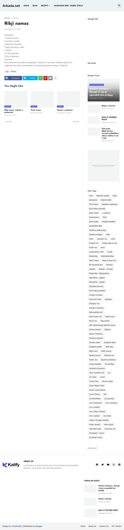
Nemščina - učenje (97, 282)
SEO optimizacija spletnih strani (102, 325)
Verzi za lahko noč (96, 373)
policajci (108, 299)
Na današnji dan (96, 265)
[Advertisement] (104, 38)
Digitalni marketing (109, 204)
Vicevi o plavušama (97, 390)
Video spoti (108, 424)
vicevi (102, 377)
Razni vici (93, 321)
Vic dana (92, 377)
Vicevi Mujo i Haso (96, 385)
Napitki (92, 269)
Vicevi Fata (93, 381)
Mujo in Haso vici (109, 260)
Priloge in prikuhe (96, 308)
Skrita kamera (95, 329)
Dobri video (94, 213)
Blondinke (93, 200)
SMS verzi (93, 351)
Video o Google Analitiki (99, 420)
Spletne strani (95, 355)
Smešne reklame (96, 338)
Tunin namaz (36, 110)
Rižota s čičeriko (108, 106)
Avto (91, 196)
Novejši (9, 121)
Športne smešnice (108, 360)
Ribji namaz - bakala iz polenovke (13, 111)
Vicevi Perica (94, 394)
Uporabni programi (97, 368)
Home (26, 5)
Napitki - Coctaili (106, 269)
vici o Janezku (111, 403)
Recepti (44, 5)
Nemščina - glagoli (97, 278)
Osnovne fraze (95, 299)
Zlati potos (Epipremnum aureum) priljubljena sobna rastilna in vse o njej (110, 133)
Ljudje (109, 252)
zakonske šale (95, 429)
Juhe (113, 239)
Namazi (15, 18)
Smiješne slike (109, 342)
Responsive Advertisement (104, 165)
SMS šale (109, 347)
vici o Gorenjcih (95, 403)
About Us (92, 526)
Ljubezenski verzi (96, 252)
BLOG (35, 5)
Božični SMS (106, 200)
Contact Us (104, 526)
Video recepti (94, 424)
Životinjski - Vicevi (96, 433)
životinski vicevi (95, 437)
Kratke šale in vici (109, 243)
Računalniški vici (96, 312)
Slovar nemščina (96, 334)
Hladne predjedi (95, 234)
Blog (115, 196)
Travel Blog (109, 364)
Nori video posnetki (97, 291)
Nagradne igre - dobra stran (68, 5)
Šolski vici (93, 360)
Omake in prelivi (95, 295)
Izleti (91, 239)
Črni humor (93, 204)
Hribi (108, 234)
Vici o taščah (94, 416)
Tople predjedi (95, 364)
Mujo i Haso (94, 260)
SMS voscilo (106, 351)
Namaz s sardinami (65, 110)
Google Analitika (108, 221)
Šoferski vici (109, 355)
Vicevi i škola (107, 381)
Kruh (103, 247)
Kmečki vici (94, 243)
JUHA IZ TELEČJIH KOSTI (109, 118)
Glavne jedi (93, 221)
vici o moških (94, 407)
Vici (104, 394)
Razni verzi (110, 316)
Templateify (16, 526)
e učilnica (106, 213)
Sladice (107, 329)
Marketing (93, 256)
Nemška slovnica (96, 286)
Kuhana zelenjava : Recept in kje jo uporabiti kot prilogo (109, 488)
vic (109, 373)
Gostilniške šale (95, 226)
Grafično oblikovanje (97, 230)
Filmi (104, 217)
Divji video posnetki (97, 208)
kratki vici (93, 247)
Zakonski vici (110, 429)
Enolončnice (94, 217)
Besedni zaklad (103, 196)
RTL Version (116, 526)
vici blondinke (95, 398)
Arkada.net (11, 6)
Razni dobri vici (95, 316)
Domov (7, 18)
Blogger (38, 526)
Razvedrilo (105, 321)
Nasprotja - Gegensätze (99, 273)
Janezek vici (102, 239)
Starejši (76, 121)
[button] (119, 6)
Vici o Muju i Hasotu (97, 411)
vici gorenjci (109, 398)
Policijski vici (94, 303)
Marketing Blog (107, 256)
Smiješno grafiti (95, 347)
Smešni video (94, 342)
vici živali (107, 416)
